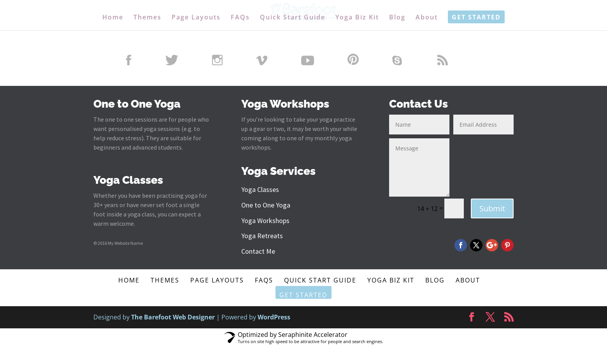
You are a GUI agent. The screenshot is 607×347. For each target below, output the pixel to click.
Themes (147, 17)
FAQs (240, 17)
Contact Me (258, 251)
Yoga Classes (260, 189)
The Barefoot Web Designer (173, 317)
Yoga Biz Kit (357, 17)
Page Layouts (196, 17)
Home (112, 17)
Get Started (476, 17)
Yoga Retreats (262, 235)
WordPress (274, 317)
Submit (492, 208)
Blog (397, 17)
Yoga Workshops (265, 220)
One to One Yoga (265, 205)
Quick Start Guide (292, 17)
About (427, 17)
